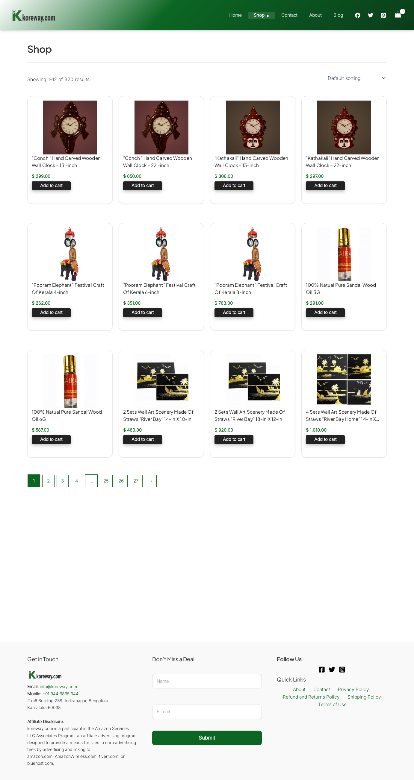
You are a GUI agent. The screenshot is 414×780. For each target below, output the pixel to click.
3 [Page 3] (63, 481)
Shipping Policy (363, 697)
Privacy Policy (351, 690)
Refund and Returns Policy (312, 697)
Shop (269, 15)
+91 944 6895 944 (60, 693)
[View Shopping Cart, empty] (398, 14)
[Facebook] (357, 15)
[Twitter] (370, 15)
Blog (340, 15)
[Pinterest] (383, 15)
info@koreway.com (58, 686)
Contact (297, 15)
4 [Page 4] (77, 481)
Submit (207, 738)
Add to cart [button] (51, 186)
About (320, 15)
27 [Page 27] (139, 481)
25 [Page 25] (108, 481)
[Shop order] (356, 78)
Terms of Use (333, 705)
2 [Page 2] (48, 481)
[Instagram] (342, 669)
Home (249, 15)
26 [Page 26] (123, 481)
